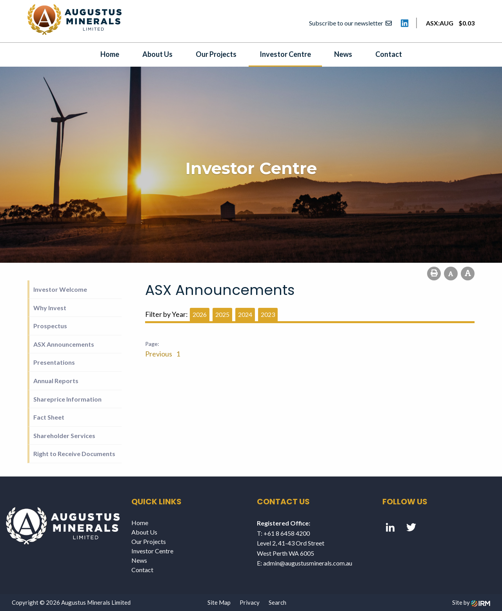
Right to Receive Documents (74, 453)
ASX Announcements (63, 344)
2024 (245, 314)
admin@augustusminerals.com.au (307, 563)
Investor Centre (285, 54)
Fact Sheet (48, 417)
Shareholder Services (64, 435)
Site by (471, 602)
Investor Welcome (60, 289)
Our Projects (216, 54)
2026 (200, 314)
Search (277, 602)
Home (109, 54)
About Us (157, 54)
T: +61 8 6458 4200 (283, 533)
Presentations (54, 362)
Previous (159, 353)
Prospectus (50, 325)
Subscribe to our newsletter (350, 23)
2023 (268, 314)
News (343, 54)
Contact (388, 54)
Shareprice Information (67, 399)
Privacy (250, 602)
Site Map (219, 602)
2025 (222, 314)
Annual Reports (55, 380)
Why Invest (49, 307)
